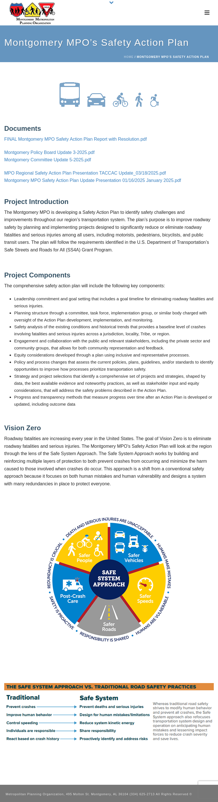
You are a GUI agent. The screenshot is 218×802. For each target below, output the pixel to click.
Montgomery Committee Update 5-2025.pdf (47, 159)
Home (129, 56)
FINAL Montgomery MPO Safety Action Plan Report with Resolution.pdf (75, 139)
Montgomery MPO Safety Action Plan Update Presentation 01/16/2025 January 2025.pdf (92, 180)
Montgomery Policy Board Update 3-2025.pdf (49, 152)
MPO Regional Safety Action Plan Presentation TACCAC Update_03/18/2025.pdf (85, 173)
